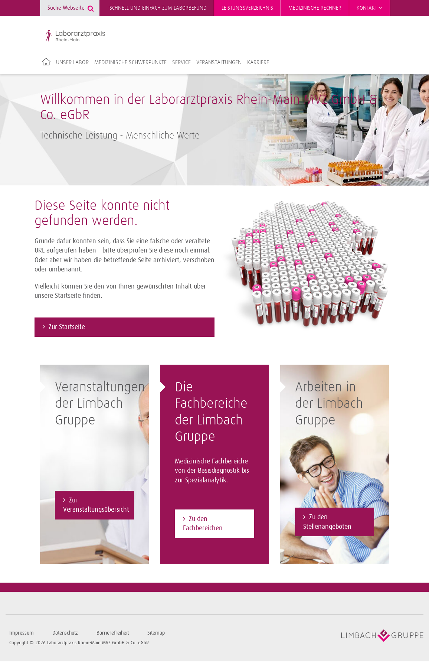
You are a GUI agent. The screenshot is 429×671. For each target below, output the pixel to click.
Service (181, 62)
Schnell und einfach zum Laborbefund (158, 8)
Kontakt (369, 8)
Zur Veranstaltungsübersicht (96, 505)
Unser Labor (72, 62)
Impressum (21, 633)
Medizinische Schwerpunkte (130, 62)
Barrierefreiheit (112, 633)
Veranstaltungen (219, 62)
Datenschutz (65, 633)
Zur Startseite (67, 326)
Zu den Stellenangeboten (327, 521)
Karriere (258, 62)
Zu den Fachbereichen (203, 523)
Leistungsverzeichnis (247, 8)
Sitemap (156, 633)
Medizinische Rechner (314, 8)
